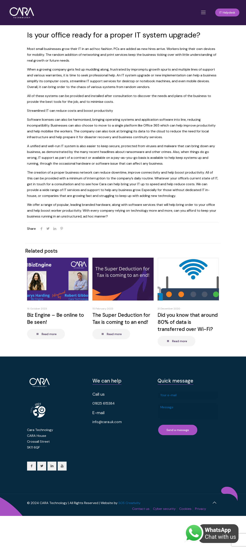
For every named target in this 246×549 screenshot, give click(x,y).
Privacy (200, 509)
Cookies (185, 509)
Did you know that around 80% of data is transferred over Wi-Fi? (188, 322)
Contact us (140, 509)
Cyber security (164, 509)
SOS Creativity (129, 503)
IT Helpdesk (227, 12)
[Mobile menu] (203, 12)
